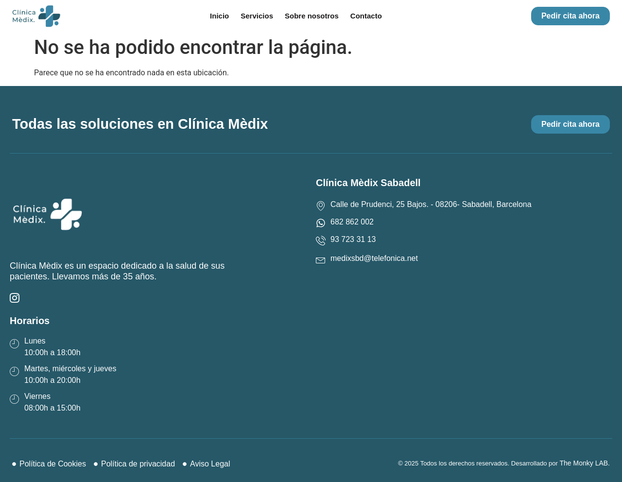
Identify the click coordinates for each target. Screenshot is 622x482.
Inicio (219, 16)
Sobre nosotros (312, 16)
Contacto (366, 16)
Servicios (257, 16)
